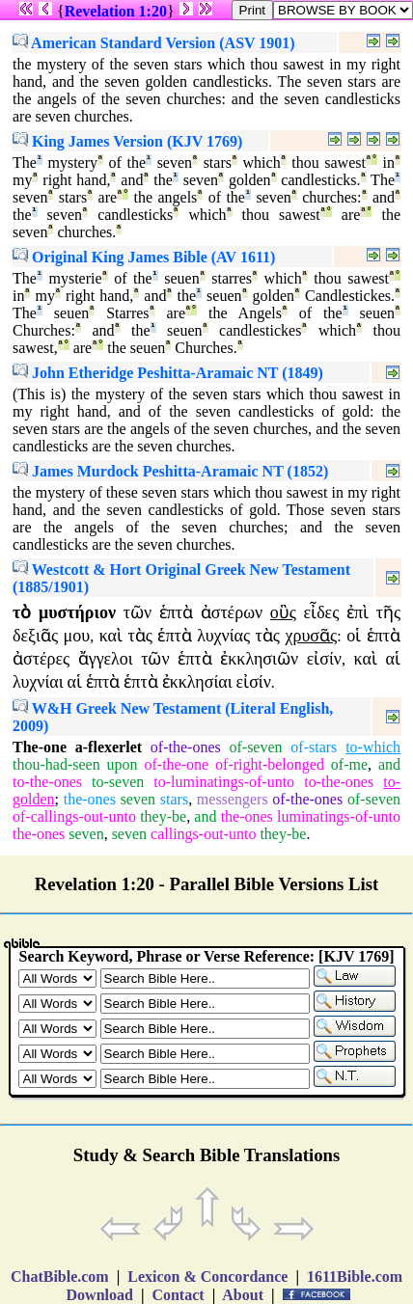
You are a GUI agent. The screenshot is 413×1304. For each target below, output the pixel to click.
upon (122, 764)
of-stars (313, 747)
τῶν (137, 612)
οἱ (353, 635)
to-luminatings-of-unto (223, 782)
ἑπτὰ (176, 612)
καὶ (111, 635)
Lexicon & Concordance (207, 1276)
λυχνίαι (38, 682)
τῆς (388, 612)
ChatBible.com (60, 1276)
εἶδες (322, 612)
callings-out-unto (203, 834)
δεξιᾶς (35, 635)
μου (77, 635)
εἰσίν (324, 658)
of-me (349, 764)
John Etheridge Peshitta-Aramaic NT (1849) (168, 373)
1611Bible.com (354, 1276)
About (243, 1295)
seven (138, 799)
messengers (232, 799)
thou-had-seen (56, 764)
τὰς (140, 635)
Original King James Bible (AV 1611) (144, 257)
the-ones (90, 799)
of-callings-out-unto (74, 816)
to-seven (118, 782)
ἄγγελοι (105, 658)
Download (100, 1295)
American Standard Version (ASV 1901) (154, 43)
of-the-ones (186, 747)
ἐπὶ (357, 612)
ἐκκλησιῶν (259, 658)
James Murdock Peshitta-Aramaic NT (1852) (170, 471)
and (389, 764)
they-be (163, 816)
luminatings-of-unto (338, 816)
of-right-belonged (269, 764)
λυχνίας (223, 635)
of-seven (255, 747)
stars (174, 799)
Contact (177, 1295)
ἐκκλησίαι (197, 682)
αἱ (393, 658)
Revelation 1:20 (116, 11)
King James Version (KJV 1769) (127, 141)
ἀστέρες (41, 658)
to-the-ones (47, 782)
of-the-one (176, 764)
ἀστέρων (231, 612)
